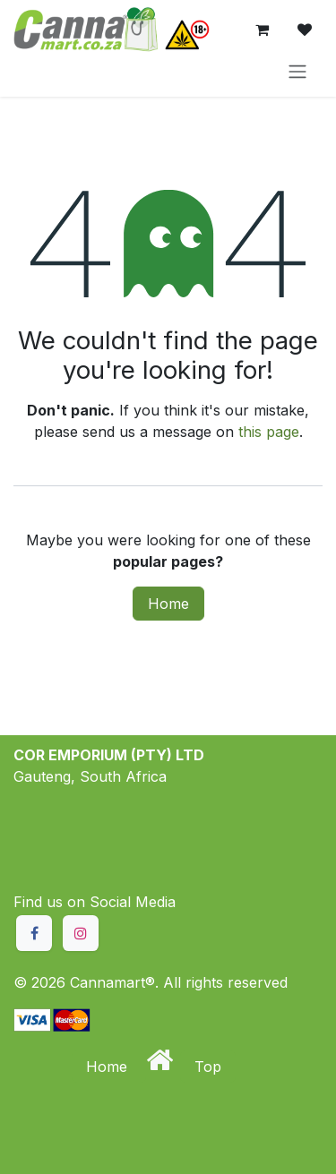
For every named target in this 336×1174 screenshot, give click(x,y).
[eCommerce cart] (262, 29)
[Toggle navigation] (297, 71)
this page (268, 432)
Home (168, 604)
